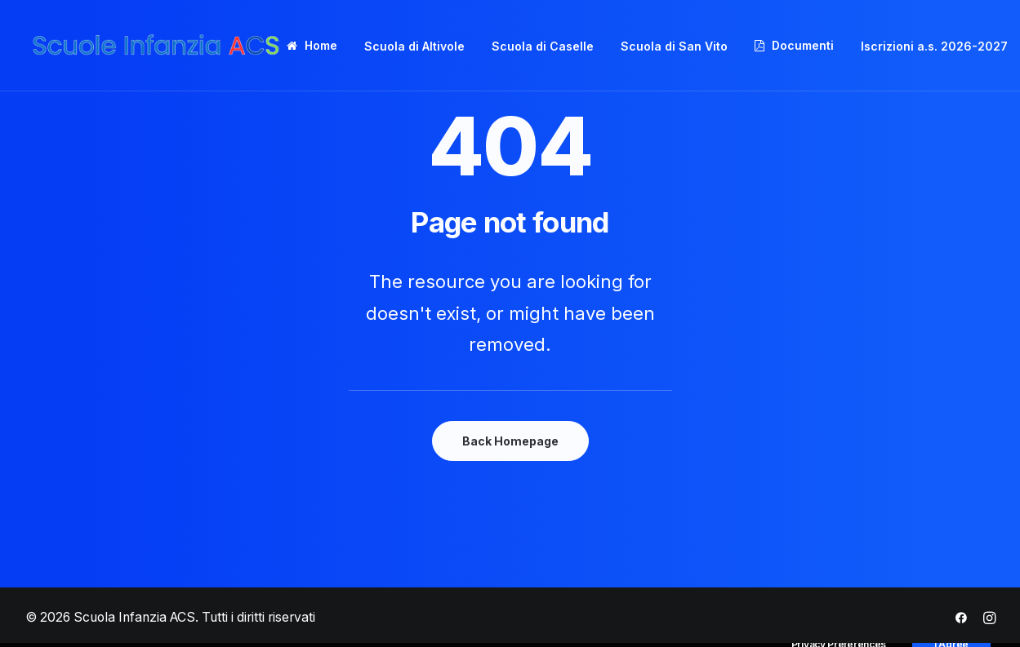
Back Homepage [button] (510, 441)
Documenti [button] (803, 45)
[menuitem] (318, 45)
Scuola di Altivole (414, 46)
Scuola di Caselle (543, 46)
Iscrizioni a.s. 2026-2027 (934, 46)
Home (321, 45)
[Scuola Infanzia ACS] (156, 45)
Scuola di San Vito (674, 46)
